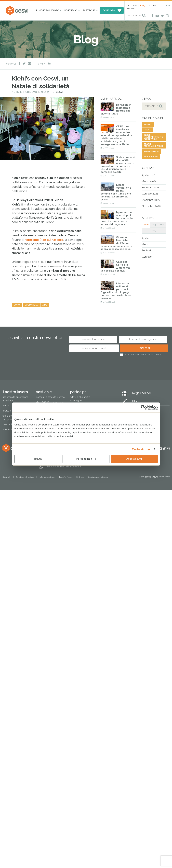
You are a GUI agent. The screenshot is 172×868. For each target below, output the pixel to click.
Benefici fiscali (65, 477)
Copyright (6, 477)
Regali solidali (141, 393)
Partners (80, 477)
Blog (142, 5)
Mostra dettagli (141, 449)
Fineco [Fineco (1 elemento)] (147, 130)
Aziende (153, 5)
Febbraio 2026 (150, 187)
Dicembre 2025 (150, 199)
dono (17, 305)
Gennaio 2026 (150, 193)
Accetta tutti (134, 458)
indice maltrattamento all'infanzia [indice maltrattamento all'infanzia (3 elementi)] (153, 137)
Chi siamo (131, 5)
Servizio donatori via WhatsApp (64, 466)
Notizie (17, 92)
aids (44, 305)
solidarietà (31, 305)
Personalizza (86, 458)
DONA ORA (109, 10)
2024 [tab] (161, 224)
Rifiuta (38, 458)
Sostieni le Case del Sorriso (50, 397)
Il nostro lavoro (47, 10)
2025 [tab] (153, 224)
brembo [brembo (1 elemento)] (148, 124)
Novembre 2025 (151, 206)
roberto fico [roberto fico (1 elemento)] (151, 151)
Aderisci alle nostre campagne (80, 399)
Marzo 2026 (149, 181)
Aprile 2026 (148, 175)
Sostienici (71, 10)
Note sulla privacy (47, 477)
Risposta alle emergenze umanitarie (15, 399)
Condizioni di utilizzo (25, 477)
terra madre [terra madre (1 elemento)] (151, 157)
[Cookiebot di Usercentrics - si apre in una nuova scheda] (143, 407)
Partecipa (89, 10)
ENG (168, 5)
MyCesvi (131, 8)
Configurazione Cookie (98, 477)
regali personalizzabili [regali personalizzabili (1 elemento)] (153, 145)
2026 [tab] (146, 224)
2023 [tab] (154, 230)
